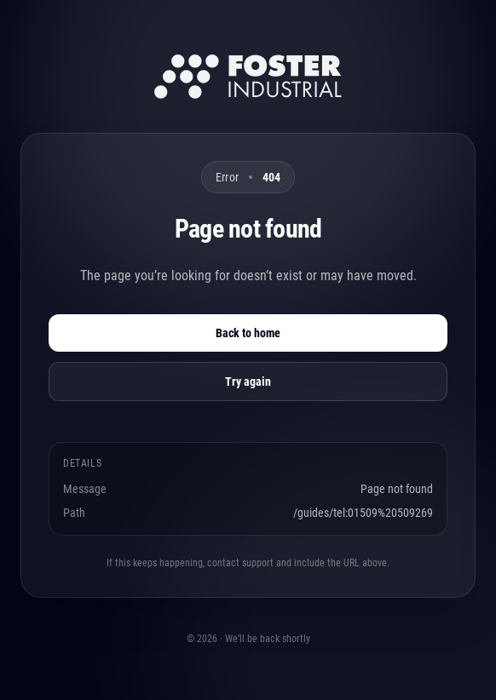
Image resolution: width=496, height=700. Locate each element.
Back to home (248, 333)
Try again (248, 381)
